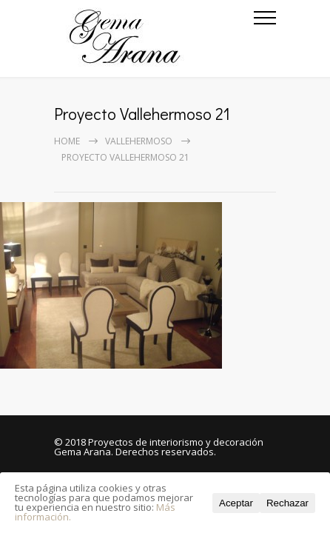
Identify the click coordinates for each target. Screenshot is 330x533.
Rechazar (287, 503)
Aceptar (236, 503)
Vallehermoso (138, 141)
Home (67, 141)
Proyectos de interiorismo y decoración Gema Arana (158, 446)
